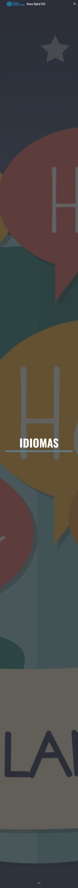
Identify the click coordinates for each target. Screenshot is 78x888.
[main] (39, 444)
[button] (3, 3)
